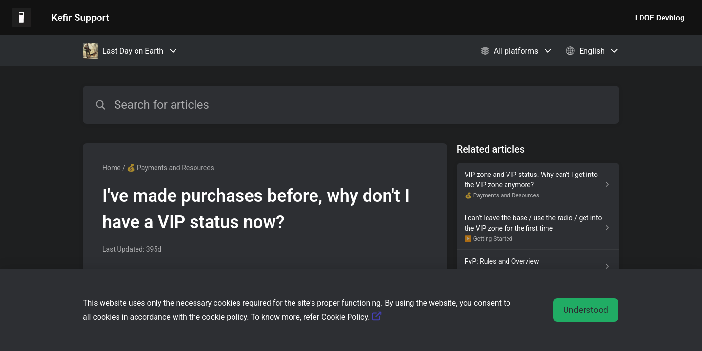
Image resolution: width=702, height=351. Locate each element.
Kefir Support (80, 17)
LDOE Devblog (659, 17)
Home (111, 168)
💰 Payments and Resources (170, 168)
